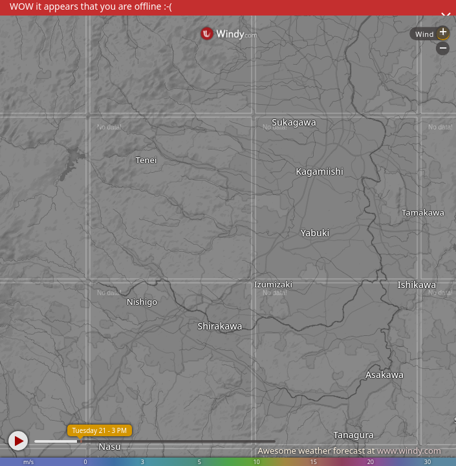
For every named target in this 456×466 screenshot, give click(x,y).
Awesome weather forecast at (349, 450)
